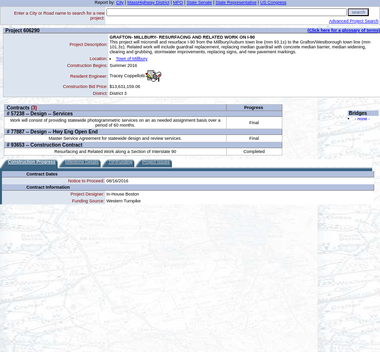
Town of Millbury (132, 58)
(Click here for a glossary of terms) (343, 30)
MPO (178, 2)
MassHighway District (148, 2)
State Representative (235, 2)
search (358, 12)
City (120, 2)
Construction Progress (32, 161)
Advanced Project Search (354, 21)
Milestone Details (82, 161)
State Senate (199, 2)
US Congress (273, 2)
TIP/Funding (120, 161)
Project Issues (156, 161)
